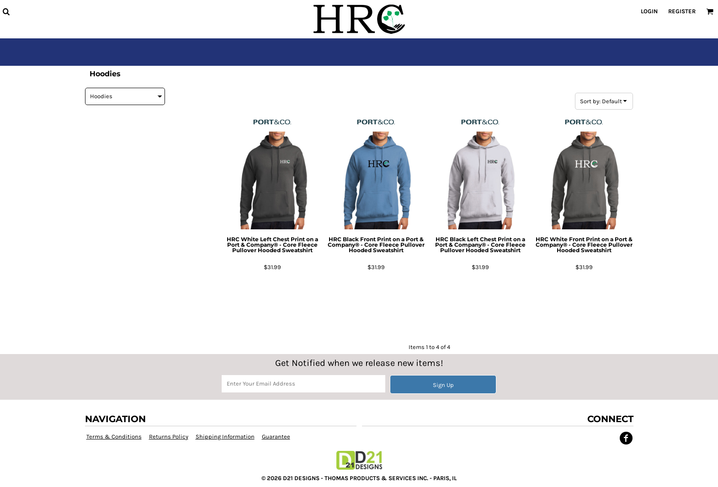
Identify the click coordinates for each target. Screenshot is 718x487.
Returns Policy (168, 436)
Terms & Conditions (114, 436)
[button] (6, 11)
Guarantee (276, 436)
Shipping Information (225, 436)
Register (682, 11)
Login (649, 11)
